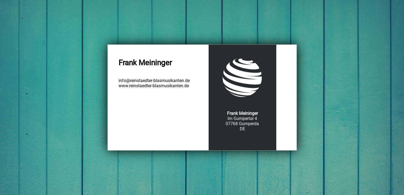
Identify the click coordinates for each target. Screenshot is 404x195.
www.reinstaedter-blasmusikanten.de (154, 85)
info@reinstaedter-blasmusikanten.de (154, 80)
